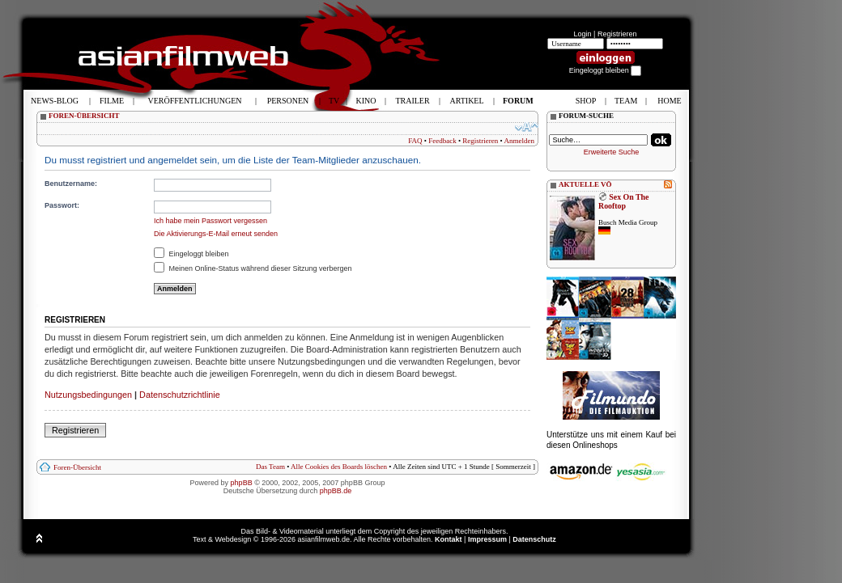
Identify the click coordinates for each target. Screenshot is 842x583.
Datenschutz (534, 539)
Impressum (487, 539)
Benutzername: (71, 184)
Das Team (270, 467)
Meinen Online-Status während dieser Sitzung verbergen (253, 268)
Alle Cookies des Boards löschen (339, 467)
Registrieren (617, 34)
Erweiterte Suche (612, 152)
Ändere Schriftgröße (526, 127)
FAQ (415, 141)
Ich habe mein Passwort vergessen (210, 221)
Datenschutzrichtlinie (179, 394)
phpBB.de (336, 491)
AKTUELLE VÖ (585, 184)
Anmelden (519, 141)
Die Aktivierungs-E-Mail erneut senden (216, 234)
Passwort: (62, 205)
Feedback (442, 141)
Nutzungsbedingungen (88, 394)
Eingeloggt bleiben (191, 254)
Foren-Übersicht (77, 467)
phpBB (242, 483)
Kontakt (448, 539)
